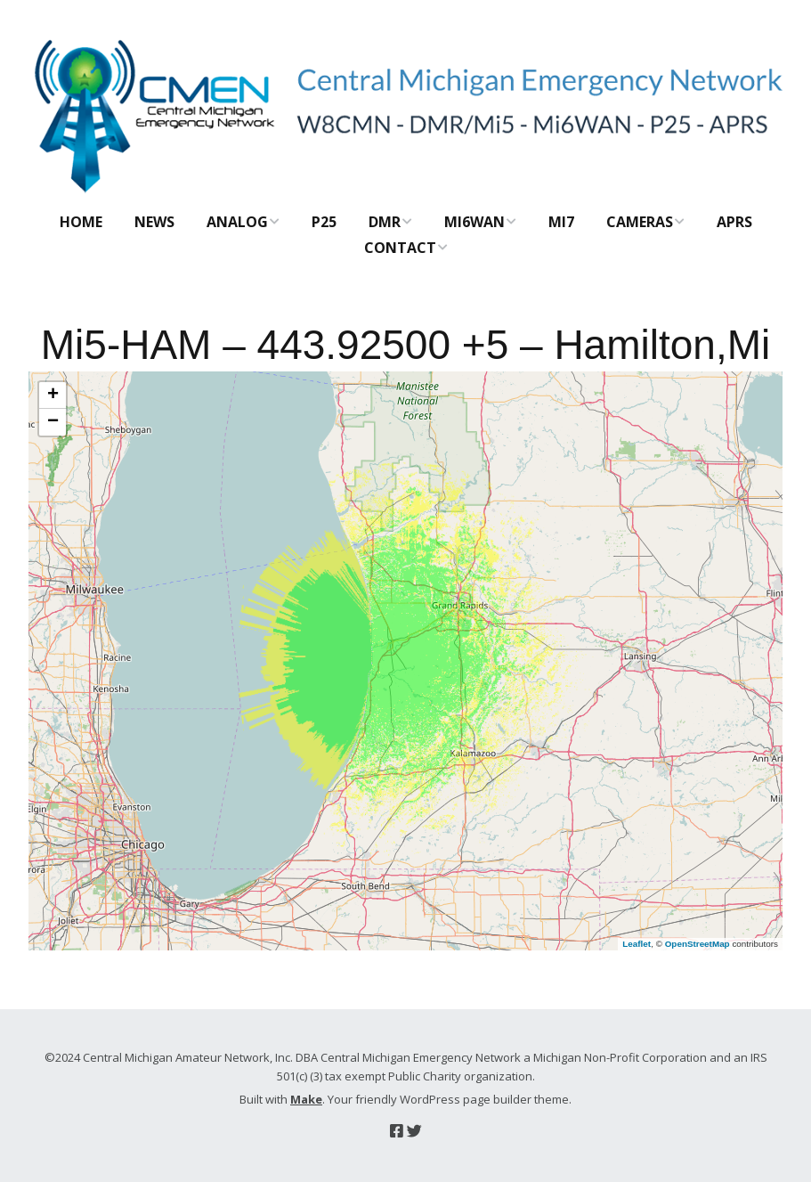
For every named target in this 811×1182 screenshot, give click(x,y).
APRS (734, 222)
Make (306, 1099)
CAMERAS (639, 222)
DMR (385, 222)
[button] (52, 395)
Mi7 (561, 222)
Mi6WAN (474, 222)
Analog (237, 222)
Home (81, 222)
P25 (324, 222)
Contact (400, 247)
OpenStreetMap (697, 944)
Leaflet (636, 944)
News (154, 222)
